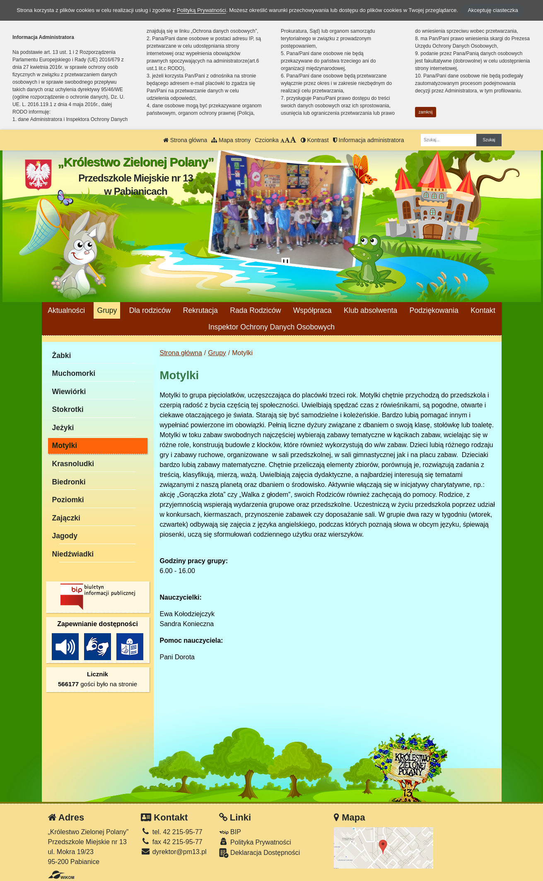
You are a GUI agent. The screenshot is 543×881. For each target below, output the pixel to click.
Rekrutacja (200, 310)
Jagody (65, 536)
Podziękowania (433, 310)
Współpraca (312, 310)
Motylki (64, 445)
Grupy (107, 310)
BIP (230, 831)
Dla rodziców (150, 310)
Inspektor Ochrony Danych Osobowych (271, 327)
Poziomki (68, 500)
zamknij (426, 112)
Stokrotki (68, 409)
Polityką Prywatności (201, 10)
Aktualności (66, 310)
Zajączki (66, 518)
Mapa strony (231, 140)
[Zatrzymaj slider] (285, 263)
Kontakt (483, 310)
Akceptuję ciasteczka (493, 10)
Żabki (61, 355)
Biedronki (69, 482)
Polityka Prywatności (255, 842)
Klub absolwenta (370, 310)
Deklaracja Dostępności (259, 853)
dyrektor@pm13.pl (173, 851)
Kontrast (315, 140)
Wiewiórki (69, 391)
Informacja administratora (368, 140)
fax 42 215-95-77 (171, 841)
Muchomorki (74, 373)
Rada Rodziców (255, 310)
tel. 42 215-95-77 (171, 831)
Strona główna (185, 140)
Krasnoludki (73, 464)
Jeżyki (63, 428)
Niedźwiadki (73, 554)
